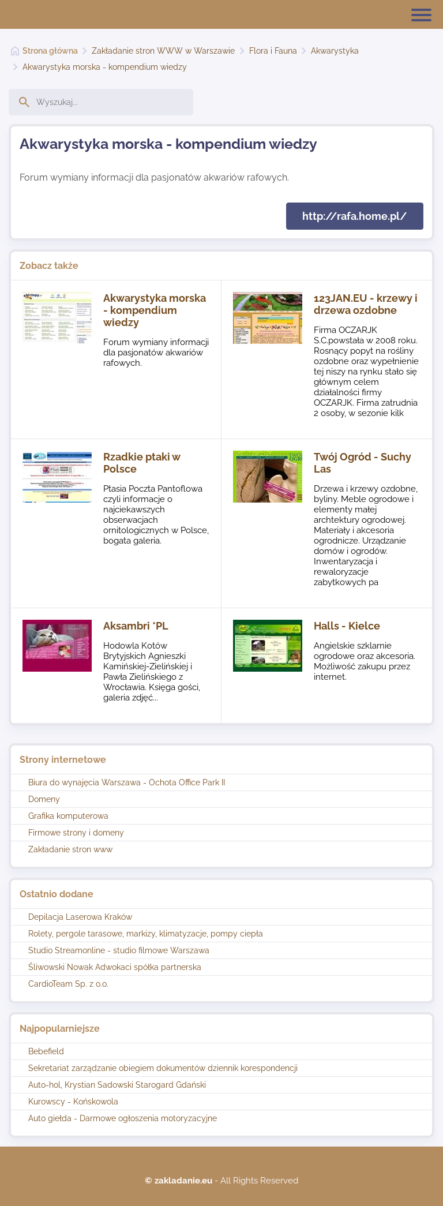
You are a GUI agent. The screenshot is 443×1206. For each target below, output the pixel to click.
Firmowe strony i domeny (76, 832)
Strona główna (50, 50)
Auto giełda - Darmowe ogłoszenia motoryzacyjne (122, 1118)
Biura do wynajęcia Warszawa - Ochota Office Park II (126, 782)
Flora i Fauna (273, 50)
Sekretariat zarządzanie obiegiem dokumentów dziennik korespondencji (163, 1068)
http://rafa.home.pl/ (354, 216)
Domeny (44, 799)
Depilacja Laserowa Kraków (80, 917)
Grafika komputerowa (68, 816)
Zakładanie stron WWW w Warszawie (163, 50)
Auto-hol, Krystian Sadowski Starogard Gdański (117, 1084)
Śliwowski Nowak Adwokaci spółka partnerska (114, 967)
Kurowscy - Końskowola (73, 1101)
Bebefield (46, 1051)
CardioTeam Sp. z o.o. (68, 983)
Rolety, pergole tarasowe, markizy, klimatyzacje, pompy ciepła (145, 933)
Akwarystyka (335, 50)
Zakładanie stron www (70, 849)
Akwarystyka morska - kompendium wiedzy (104, 67)
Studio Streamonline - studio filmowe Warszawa (118, 950)
